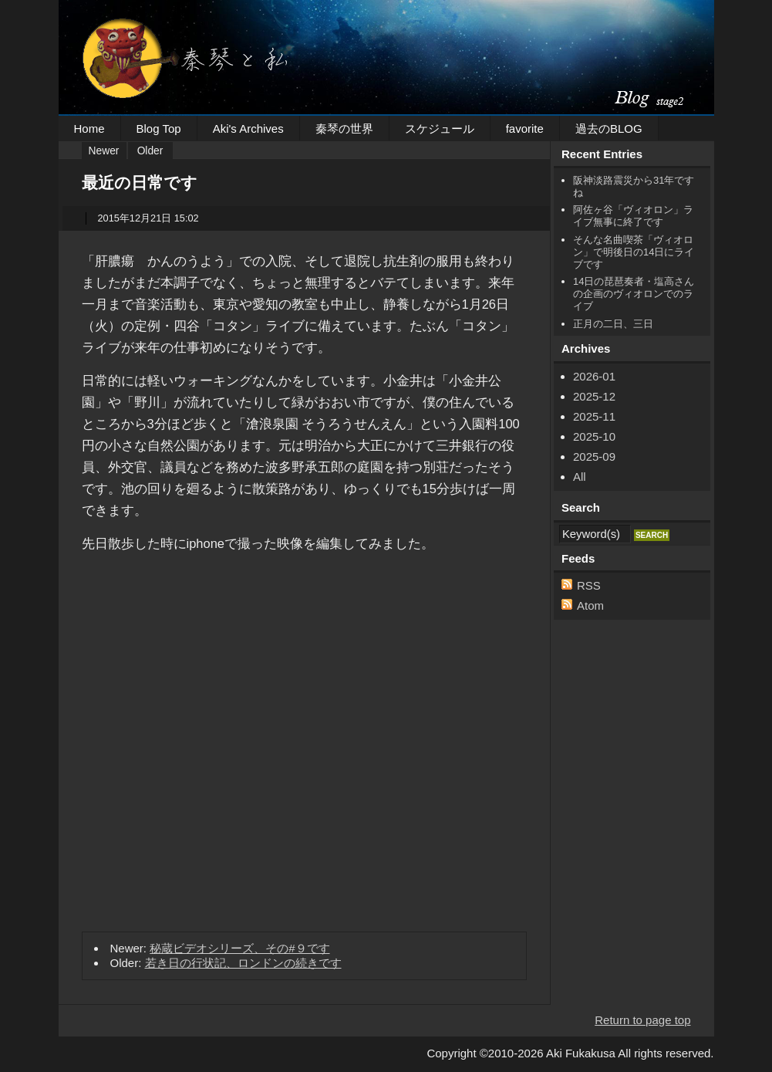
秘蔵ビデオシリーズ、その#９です (239, 948)
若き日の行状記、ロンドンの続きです (243, 962)
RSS (589, 585)
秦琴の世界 (344, 128)
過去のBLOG (608, 128)
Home (89, 128)
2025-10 (594, 436)
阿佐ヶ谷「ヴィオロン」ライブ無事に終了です (633, 216)
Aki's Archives (248, 128)
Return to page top (642, 1019)
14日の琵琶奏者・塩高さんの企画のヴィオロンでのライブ (633, 294)
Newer (104, 151)
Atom (590, 605)
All (579, 476)
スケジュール (439, 128)
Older (150, 151)
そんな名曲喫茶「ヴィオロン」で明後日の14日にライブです (633, 252)
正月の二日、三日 (613, 324)
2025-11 (594, 416)
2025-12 (594, 396)
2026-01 (594, 376)
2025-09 (594, 456)
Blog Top (159, 128)
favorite (525, 128)
